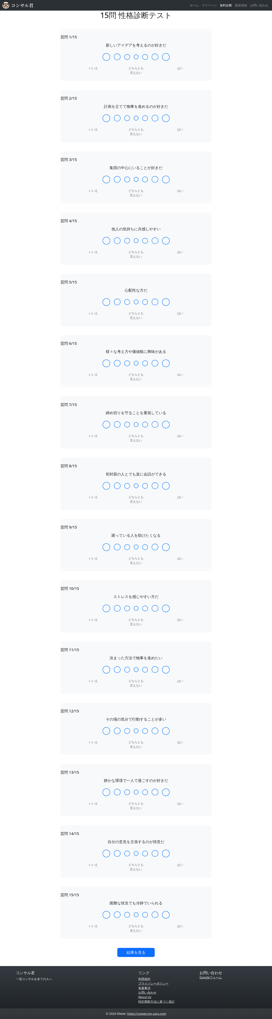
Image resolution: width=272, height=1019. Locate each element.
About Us (144, 997)
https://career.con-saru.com (146, 1014)
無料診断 (226, 5)
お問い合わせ (259, 5)
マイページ (209, 5)
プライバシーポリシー (153, 983)
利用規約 (144, 979)
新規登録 (241, 5)
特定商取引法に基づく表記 (156, 1002)
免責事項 (144, 988)
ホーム (194, 5)
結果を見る (136, 952)
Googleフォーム (210, 977)
